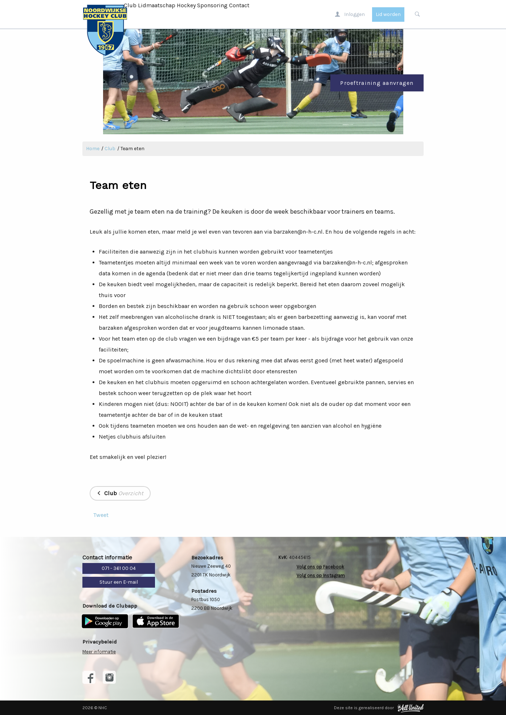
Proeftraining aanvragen (376, 82)
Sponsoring (212, 5)
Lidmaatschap (156, 5)
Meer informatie (99, 651)
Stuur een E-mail (118, 582)
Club (130, 5)
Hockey (186, 5)
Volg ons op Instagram (321, 575)
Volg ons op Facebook (320, 567)
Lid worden (388, 14)
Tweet (101, 514)
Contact (239, 5)
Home (92, 148)
